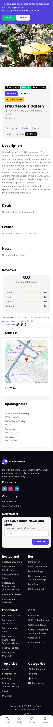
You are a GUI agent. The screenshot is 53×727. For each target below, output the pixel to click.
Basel (5, 691)
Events (35, 128)
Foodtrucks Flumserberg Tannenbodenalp (11, 640)
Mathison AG (30, 709)
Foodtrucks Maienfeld (8, 654)
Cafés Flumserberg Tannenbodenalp (38, 631)
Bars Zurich (34, 561)
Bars (32, 673)
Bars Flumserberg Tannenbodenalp (37, 578)
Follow (11, 93)
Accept (9, 17)
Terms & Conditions (12, 506)
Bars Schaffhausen (37, 566)
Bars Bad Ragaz (36, 571)
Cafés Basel (34, 637)
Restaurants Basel (11, 594)
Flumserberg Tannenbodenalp (11, 685)
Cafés (33, 678)
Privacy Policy (9, 501)
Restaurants (36, 668)
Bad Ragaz (7, 678)
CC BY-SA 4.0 (14, 324)
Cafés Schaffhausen (38, 620)
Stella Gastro (13, 462)
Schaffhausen (9, 673)
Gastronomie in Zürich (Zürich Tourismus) (21, 317)
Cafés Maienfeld (36, 642)
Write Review (14, 99)
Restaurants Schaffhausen (9, 568)
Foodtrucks (36, 683)
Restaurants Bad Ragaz (10, 576)
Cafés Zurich (34, 615)
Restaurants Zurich (12, 561)
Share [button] (25, 93)
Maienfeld (7, 695)
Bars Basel (33, 584)
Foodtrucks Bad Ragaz (10, 630)
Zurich (5, 668)
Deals (25, 128)
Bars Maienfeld (36, 588)
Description (12, 128)
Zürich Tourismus (10, 321)
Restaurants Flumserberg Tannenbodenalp (11, 586)
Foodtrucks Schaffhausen (9, 622)
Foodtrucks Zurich (11, 615)
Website (14, 388)
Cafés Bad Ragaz (37, 624)
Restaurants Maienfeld (8, 601)
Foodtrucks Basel (11, 647)
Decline (23, 17)
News (8, 133)
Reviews (26, 134)
